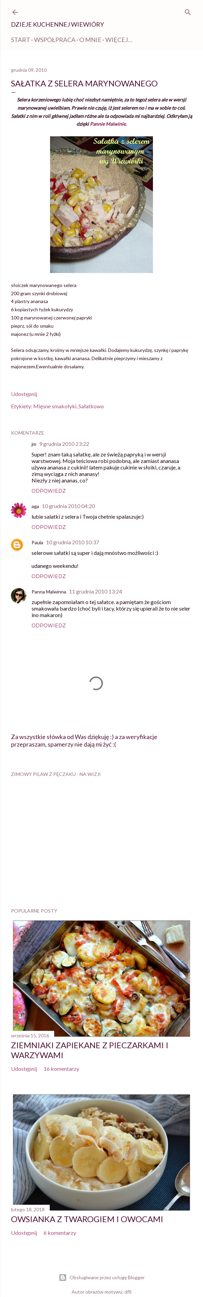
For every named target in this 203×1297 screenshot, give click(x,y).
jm (34, 444)
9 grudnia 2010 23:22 (64, 443)
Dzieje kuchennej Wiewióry (57, 24)
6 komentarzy (60, 1232)
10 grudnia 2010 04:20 (68, 506)
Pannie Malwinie (108, 124)
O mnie (90, 39)
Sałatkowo (91, 406)
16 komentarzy (61, 1068)
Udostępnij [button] (24, 394)
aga (35, 506)
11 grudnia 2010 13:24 (95, 591)
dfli (127, 1292)
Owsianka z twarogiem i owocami (87, 1219)
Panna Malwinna (49, 592)
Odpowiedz (49, 491)
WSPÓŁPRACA (54, 39)
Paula (37, 542)
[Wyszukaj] (188, 11)
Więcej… (118, 39)
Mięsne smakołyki (54, 406)
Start (20, 39)
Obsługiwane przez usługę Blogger (102, 1277)
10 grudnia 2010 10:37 (72, 542)
